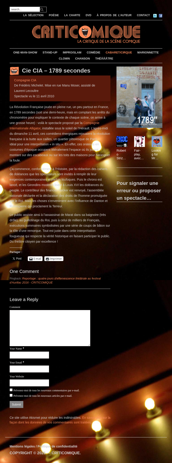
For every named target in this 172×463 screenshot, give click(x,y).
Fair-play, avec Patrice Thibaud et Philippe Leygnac (139, 154)
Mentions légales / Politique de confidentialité (43, 446)
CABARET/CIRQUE (119, 52)
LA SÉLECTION (33, 15)
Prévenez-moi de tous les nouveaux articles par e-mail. (42, 395)
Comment (15, 307)
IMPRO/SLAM (72, 52)
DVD (88, 15)
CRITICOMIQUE (66, 453)
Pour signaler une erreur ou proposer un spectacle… (138, 190)
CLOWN (64, 58)
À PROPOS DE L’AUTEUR (114, 15)
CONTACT (143, 15)
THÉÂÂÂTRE (104, 58)
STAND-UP (50, 52)
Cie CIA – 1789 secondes (56, 70)
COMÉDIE (93, 52)
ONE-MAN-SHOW (25, 52)
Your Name (16, 348)
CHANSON (82, 58)
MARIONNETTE (148, 52)
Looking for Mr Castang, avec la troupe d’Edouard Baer (157, 154)
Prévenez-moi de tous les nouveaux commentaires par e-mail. (46, 390)
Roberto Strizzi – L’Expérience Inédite (121, 154)
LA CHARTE (72, 15)
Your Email (16, 362)
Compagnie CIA (25, 80)
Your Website (17, 376)
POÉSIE (54, 15)
